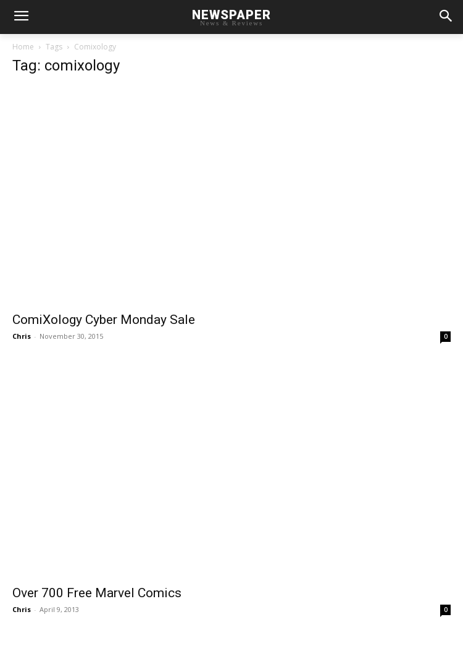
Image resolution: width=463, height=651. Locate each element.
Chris (21, 336)
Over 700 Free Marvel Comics (96, 592)
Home (23, 46)
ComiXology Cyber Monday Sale (103, 319)
